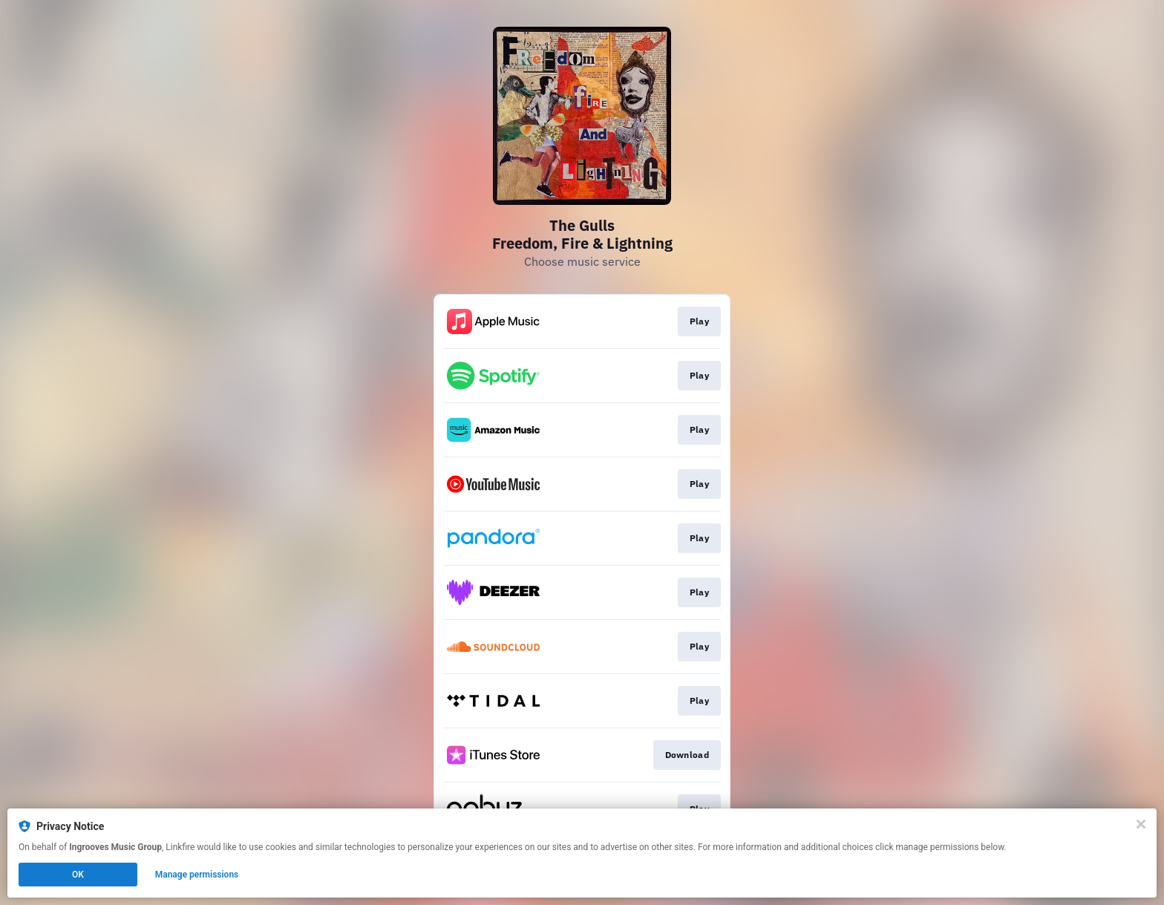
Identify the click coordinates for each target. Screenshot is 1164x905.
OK (78, 874)
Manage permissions (197, 874)
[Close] (1141, 824)
